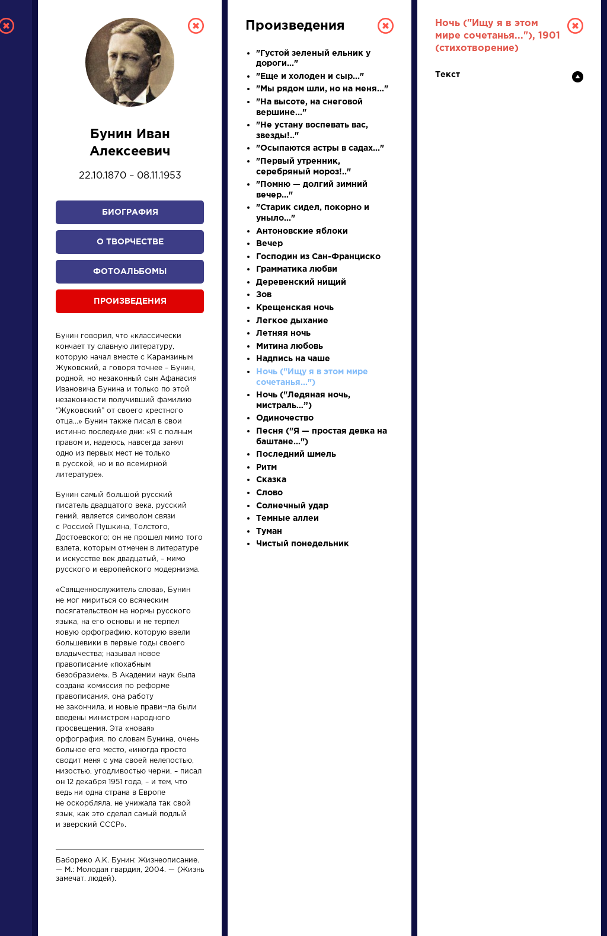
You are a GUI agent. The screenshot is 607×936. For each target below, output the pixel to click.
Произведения (130, 301)
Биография (130, 212)
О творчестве (130, 242)
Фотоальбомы (130, 271)
